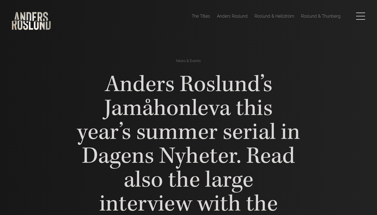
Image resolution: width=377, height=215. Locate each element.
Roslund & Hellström (274, 16)
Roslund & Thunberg (321, 16)
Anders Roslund (232, 16)
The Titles (201, 16)
